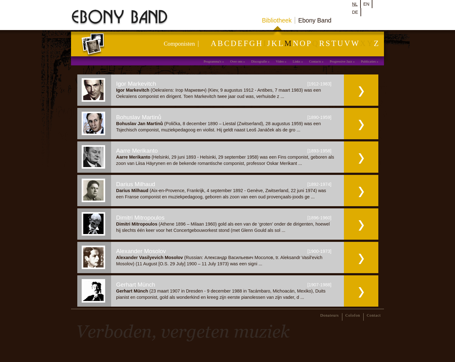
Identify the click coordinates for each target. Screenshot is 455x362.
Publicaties (368, 61)
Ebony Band (314, 20)
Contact (374, 315)
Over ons (236, 61)
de (355, 12)
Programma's (213, 61)
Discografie (259, 61)
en (366, 4)
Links (296, 61)
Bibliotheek (277, 20)
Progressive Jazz (341, 61)
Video (280, 61)
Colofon (352, 315)
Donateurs (329, 315)
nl (355, 4)
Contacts (315, 61)
